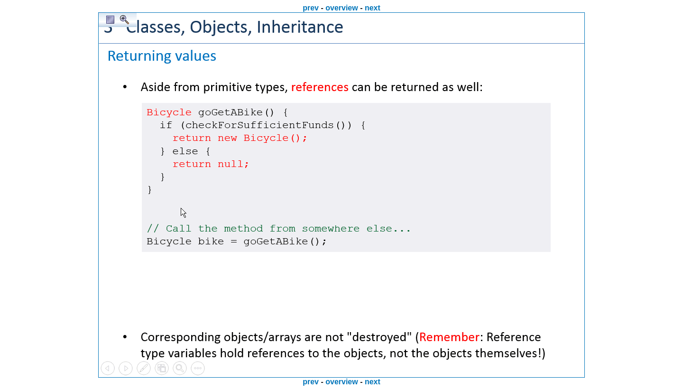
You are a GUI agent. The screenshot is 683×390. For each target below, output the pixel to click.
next (372, 8)
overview (341, 8)
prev (311, 8)
